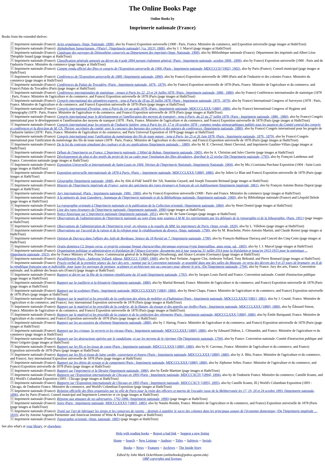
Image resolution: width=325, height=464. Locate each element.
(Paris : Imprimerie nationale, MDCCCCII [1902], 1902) (148, 68)
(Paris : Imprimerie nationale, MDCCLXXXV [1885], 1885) (102, 403)
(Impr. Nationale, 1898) (85, 44)
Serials (207, 440)
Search (130, 440)
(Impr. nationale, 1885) (88, 419)
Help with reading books (132, 433)
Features (153, 447)
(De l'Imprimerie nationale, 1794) (166, 264)
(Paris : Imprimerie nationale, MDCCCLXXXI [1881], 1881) (161, 298)
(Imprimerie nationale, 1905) (129, 152)
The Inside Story (190, 447)
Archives (169, 447)
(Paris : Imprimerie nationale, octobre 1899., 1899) (149, 60)
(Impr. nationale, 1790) (133, 230)
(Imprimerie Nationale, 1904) (145, 164)
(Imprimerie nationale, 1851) (107, 214)
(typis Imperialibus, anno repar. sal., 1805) (152, 246)
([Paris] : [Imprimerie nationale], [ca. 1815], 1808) (111, 48)
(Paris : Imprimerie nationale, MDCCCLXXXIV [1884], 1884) (116, 290)
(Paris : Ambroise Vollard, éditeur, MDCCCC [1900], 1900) (107, 258)
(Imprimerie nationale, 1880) (165, 126)
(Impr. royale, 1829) (147, 226)
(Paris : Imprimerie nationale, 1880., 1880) (145, 92)
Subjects (192, 440)
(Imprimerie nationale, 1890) (110, 76)
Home (117, 440)
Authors (166, 440)
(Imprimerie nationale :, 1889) (123, 144)
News (140, 447)
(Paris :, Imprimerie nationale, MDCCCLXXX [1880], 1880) (135, 172)
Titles (179, 440)
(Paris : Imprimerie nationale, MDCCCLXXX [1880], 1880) (143, 108)
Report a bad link (165, 433)
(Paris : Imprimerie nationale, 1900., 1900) (99, 193)
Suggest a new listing (194, 433)
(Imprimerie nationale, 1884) (140, 205)
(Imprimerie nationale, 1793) (122, 274)
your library (34, 426)
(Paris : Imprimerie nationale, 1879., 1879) (111, 84)
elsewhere (54, 426)
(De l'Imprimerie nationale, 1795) (163, 156)
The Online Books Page (162, 8)
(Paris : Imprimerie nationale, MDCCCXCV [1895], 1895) (138, 383)
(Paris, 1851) (180, 218)
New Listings (148, 440)
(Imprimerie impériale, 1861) (157, 185)
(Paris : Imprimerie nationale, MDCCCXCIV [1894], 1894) (139, 375)
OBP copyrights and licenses (162, 458)
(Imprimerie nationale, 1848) (85, 181)
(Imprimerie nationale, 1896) (113, 399)
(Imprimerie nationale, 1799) (133, 238)
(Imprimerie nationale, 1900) (146, 197)
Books (128, 447)
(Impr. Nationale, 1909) (128, 52)
